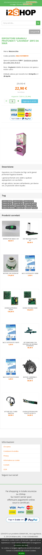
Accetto (21, 553)
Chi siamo (7, 447)
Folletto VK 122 (18, 203)
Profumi (34, 208)
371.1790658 (28, 4)
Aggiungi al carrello (30, 101)
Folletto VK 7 (20, 208)
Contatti (6, 465)
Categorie (34, 32)
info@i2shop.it (31, 2)
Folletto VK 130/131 (30, 203)
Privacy (6, 456)
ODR (5, 469)
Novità (28, 208)
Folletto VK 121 (7, 203)
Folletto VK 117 (17, 201)
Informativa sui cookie (11, 460)
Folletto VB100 (6, 201)
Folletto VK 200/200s (8, 208)
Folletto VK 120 (28, 201)
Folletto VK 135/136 (8, 205)
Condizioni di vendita (10, 451)
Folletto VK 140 (20, 205)
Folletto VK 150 (31, 205)
